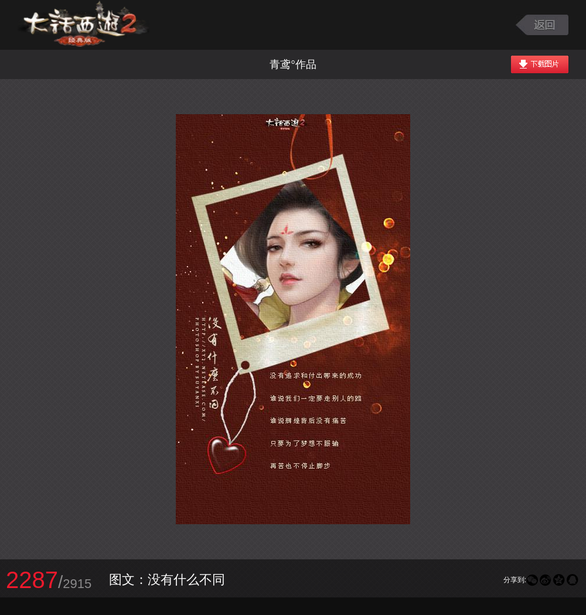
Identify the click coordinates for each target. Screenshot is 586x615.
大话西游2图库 (83, 25)
